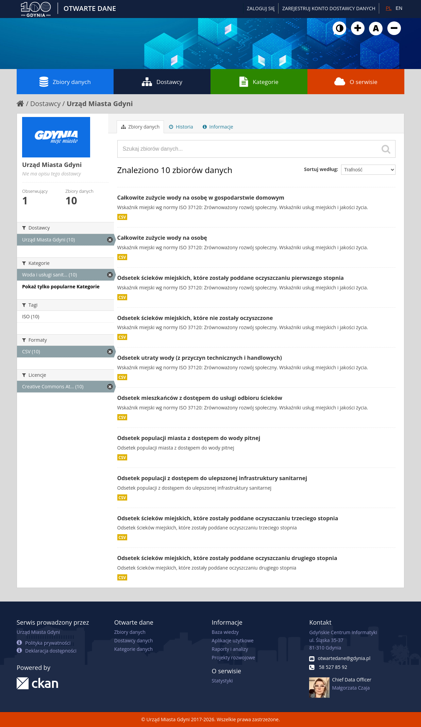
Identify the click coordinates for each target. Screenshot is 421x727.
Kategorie (259, 82)
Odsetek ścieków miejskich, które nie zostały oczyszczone (195, 318)
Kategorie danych (133, 649)
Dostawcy (162, 82)
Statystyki (222, 680)
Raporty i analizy (230, 649)
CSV (122, 217)
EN (399, 8)
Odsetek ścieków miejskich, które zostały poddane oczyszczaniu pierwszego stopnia (230, 278)
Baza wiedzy (225, 632)
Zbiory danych (65, 82)
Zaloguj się (261, 8)
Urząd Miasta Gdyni (100, 103)
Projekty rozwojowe (233, 657)
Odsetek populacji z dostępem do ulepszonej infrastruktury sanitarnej (212, 478)
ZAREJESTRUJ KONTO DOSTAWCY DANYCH (328, 8)
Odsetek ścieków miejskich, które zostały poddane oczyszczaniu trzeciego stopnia (227, 518)
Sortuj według (320, 169)
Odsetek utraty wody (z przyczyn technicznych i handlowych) (199, 357)
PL (388, 8)
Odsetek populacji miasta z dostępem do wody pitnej (188, 438)
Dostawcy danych (133, 640)
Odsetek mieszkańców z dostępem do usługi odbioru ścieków (199, 398)
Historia (181, 126)
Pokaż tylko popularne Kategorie (61, 286)
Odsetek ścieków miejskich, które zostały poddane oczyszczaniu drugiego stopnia (227, 558)
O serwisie (355, 82)
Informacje (218, 126)
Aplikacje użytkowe (233, 640)
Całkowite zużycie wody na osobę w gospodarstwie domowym (201, 197)
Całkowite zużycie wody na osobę (162, 237)
